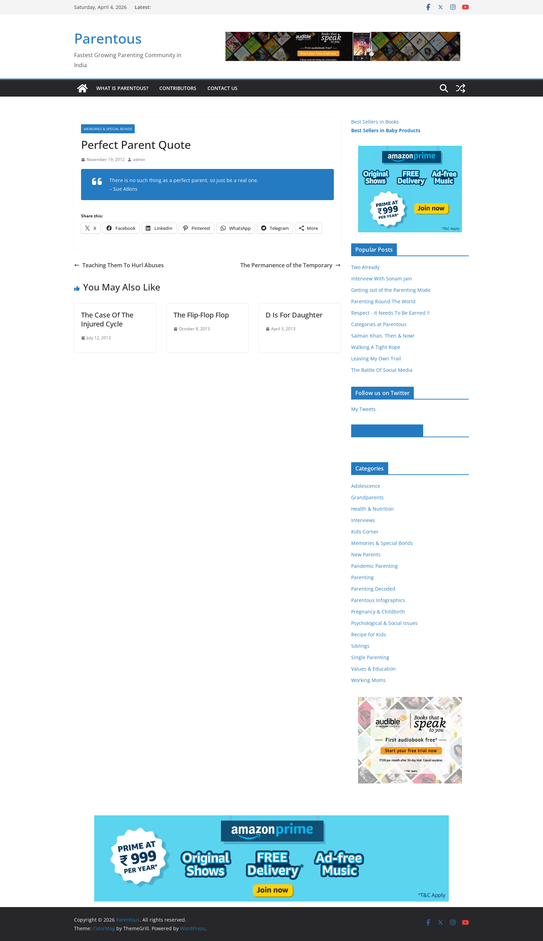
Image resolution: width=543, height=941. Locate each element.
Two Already (365, 267)
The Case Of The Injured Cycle (107, 319)
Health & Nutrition (372, 508)
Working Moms (368, 680)
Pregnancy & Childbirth (378, 611)
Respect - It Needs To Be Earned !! (390, 313)
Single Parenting (370, 657)
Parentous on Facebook (387, 430)
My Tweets (363, 409)
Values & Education (373, 668)
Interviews (363, 520)
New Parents (366, 554)
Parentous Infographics (378, 600)
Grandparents (367, 497)
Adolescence (365, 486)
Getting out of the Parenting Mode (390, 290)
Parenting (362, 577)
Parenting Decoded (373, 588)
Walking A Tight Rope (375, 347)
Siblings (360, 646)
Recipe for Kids (368, 634)
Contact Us (222, 88)
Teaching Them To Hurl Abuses (119, 265)
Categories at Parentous (379, 324)
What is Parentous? (122, 88)
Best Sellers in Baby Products (385, 130)
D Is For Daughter (294, 315)
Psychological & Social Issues (384, 623)
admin (139, 159)
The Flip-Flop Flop (201, 315)
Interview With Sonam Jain (381, 278)
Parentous (108, 38)
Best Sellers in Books (375, 121)
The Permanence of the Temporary (290, 265)
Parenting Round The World (383, 301)
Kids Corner (365, 531)
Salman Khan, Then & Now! (383, 335)
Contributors (177, 88)
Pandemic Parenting (374, 566)
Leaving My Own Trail (376, 358)
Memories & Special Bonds (108, 128)
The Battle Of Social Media (381, 370)
